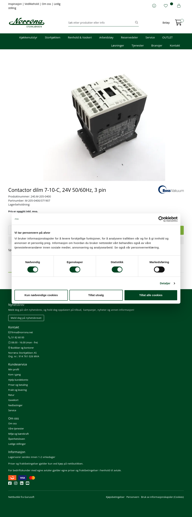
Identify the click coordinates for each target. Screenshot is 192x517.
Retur (11, 395)
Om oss (47, 4)
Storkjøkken (52, 37)
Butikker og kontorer (21, 347)
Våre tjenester (16, 428)
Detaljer (165, 283)
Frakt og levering (17, 390)
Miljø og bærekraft (18, 433)
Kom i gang (14, 374)
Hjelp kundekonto (18, 379)
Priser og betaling (18, 384)
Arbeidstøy (106, 37)
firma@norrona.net (20, 332)
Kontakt (175, 45)
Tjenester (138, 45)
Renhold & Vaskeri (80, 37)
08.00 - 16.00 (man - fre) (23, 342)
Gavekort (13, 400)
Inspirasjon (15, 4)
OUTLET (167, 37)
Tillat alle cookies (151, 295)
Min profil (13, 369)
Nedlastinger (15, 405)
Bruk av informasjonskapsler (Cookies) (162, 497)
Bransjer (156, 45)
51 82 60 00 (16, 337)
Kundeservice (17, 364)
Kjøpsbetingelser (115, 497)
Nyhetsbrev (16, 305)
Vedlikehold (32, 4)
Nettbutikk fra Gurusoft (21, 497)
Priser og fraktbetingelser (23, 463)
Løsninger (117, 45)
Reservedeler (129, 37)
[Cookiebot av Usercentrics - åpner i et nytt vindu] (161, 219)
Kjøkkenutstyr (28, 37)
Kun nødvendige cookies (41, 295)
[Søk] (101, 22)
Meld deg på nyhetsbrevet (26, 318)
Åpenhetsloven (16, 438)
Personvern (132, 497)
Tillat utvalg (96, 295)
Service (150, 37)
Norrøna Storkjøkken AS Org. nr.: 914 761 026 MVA (23, 354)
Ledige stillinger (17, 444)
